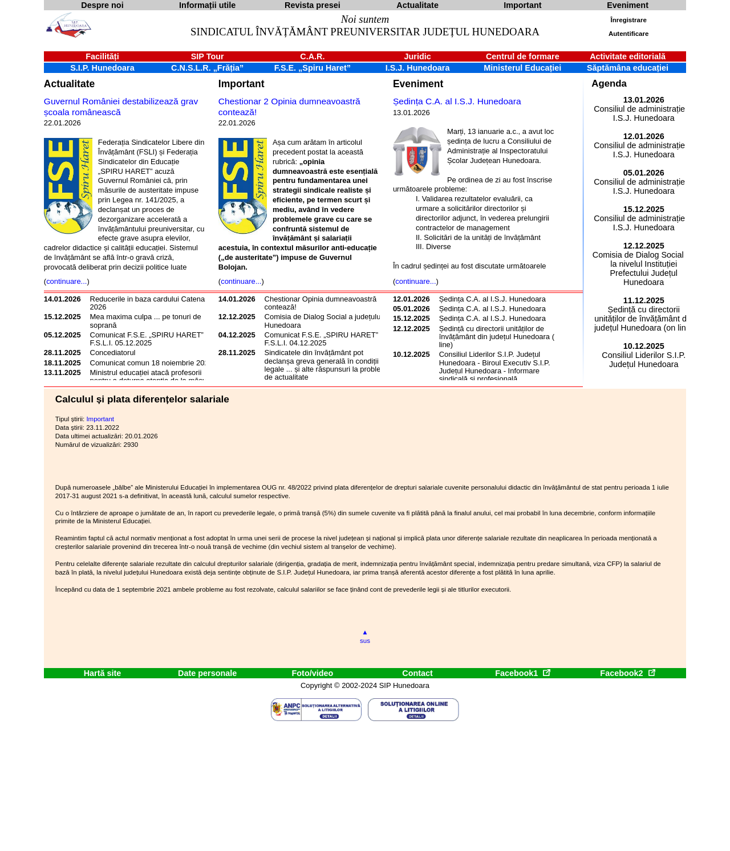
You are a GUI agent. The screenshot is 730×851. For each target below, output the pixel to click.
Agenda (609, 83)
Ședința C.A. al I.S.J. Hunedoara (457, 101)
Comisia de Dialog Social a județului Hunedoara (324, 320)
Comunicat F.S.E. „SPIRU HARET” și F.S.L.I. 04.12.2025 (325, 339)
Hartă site (102, 673)
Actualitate (69, 83)
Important (241, 83)
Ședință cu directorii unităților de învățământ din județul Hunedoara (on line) (501, 336)
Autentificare (628, 33)
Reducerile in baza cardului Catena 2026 (147, 303)
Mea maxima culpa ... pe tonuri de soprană (145, 320)
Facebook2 (627, 673)
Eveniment (418, 83)
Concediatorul (113, 352)
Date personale (207, 673)
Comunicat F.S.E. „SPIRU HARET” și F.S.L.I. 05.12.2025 (150, 339)
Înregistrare (629, 20)
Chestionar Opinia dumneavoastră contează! (321, 303)
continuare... (66, 281)
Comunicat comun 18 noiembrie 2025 (151, 363)
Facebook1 (522, 673)
